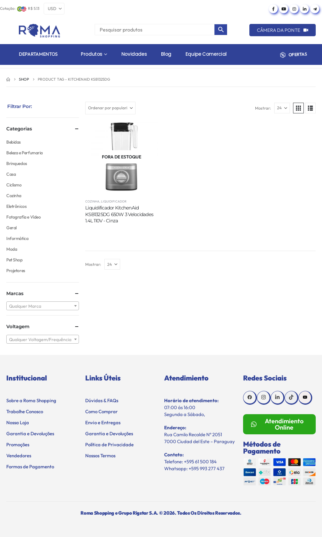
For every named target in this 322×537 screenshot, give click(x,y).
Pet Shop (14, 260)
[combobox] (42, 305)
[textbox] (43, 306)
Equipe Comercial (206, 54)
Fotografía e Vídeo (23, 217)
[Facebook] (273, 8)
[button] (298, 108)
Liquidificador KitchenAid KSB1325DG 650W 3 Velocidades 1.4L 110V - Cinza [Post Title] (119, 214)
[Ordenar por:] (110, 108)
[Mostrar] (282, 108)
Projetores (15, 270)
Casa (11, 174)
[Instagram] (294, 8)
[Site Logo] (39, 30)
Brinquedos (16, 163)
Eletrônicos (16, 206)
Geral (11, 228)
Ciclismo (14, 185)
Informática (17, 238)
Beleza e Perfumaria (24, 153)
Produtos (92, 54)
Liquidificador (113, 201)
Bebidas (13, 142)
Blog (166, 54)
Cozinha (92, 201)
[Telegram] (314, 8)
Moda (11, 249)
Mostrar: (263, 108)
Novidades (134, 54)
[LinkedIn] (304, 8)
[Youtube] (283, 8)
